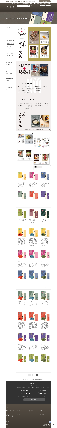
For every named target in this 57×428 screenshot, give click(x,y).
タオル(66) (7, 80)
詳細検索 (32, 5)
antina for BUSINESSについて (10, 410)
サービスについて (8, 411)
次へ (37, 375)
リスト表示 (46, 167)
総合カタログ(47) (9, 46)
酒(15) (7, 71)
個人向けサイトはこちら (16, 3)
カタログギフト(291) (9, 29)
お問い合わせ (42, 414)
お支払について (30, 411)
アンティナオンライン (9, 424)
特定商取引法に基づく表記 (44, 411)
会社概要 (41, 410)
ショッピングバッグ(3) (9, 87)
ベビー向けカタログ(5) (10, 53)
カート (49, 5)
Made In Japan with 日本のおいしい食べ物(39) (10, 44)
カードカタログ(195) (9, 62)
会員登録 (18, 410)
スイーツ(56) (8, 64)
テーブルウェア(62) (9, 73)
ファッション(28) (8, 82)
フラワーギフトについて (9, 415)
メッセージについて (9, 414)
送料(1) (7, 89)
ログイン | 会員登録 (43, 5)
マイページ (38, 5)
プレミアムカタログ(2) (10, 57)
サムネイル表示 (38, 167)
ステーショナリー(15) (9, 78)
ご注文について (30, 410)
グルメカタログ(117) (10, 48)
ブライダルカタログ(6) (10, 55)
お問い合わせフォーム (46, 1)
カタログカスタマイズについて (10, 416)
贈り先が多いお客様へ (20, 414)
